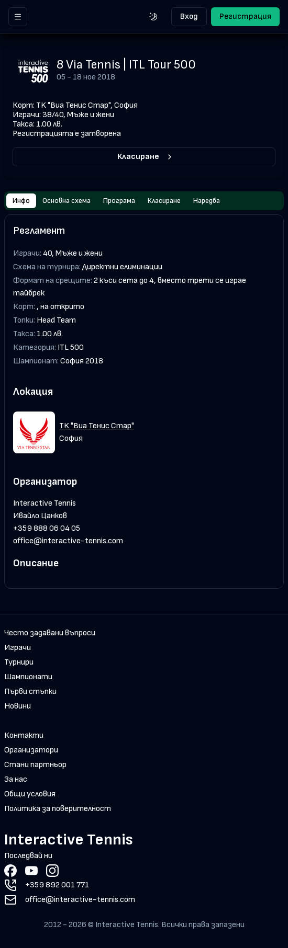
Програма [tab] (119, 200)
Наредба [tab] (206, 200)
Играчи (17, 648)
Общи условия (30, 794)
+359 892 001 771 (57, 885)
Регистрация (245, 16)
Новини (17, 706)
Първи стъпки (30, 691)
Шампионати (28, 677)
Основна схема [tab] (66, 200)
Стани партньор (35, 765)
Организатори (31, 750)
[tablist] (144, 200)
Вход (189, 16)
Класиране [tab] (164, 200)
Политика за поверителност (57, 809)
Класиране (145, 157)
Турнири (19, 662)
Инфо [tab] (21, 200)
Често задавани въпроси (49, 633)
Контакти (23, 735)
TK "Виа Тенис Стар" (96, 426)
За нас (15, 779)
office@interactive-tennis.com (68, 541)
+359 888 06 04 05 (46, 528)
